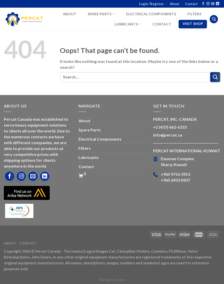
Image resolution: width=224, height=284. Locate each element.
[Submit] (215, 77)
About (174, 4)
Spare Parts (101, 14)
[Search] (214, 19)
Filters (194, 14)
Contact (191, 4)
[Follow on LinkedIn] (217, 4)
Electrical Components (151, 14)
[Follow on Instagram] (207, 4)
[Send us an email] (212, 4)
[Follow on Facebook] (203, 4)
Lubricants (128, 24)
